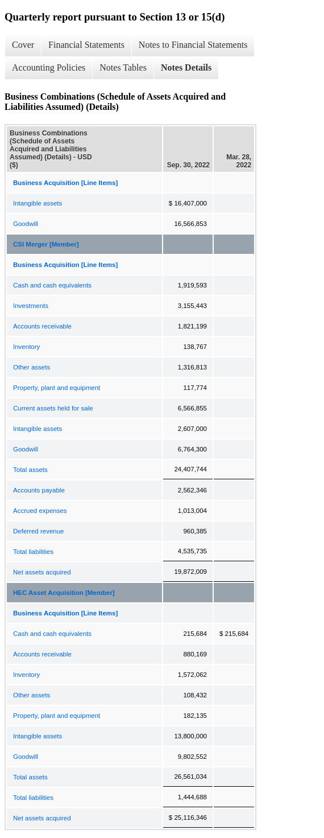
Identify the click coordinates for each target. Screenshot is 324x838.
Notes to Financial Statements (193, 45)
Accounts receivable (42, 326)
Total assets (30, 469)
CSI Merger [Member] (46, 244)
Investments (30, 305)
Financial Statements (86, 45)
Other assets (31, 367)
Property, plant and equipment (56, 387)
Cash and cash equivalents (52, 285)
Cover (23, 45)
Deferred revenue (38, 531)
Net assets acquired (42, 572)
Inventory (26, 346)
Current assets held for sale (53, 408)
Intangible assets (37, 203)
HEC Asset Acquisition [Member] (64, 592)
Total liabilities (33, 551)
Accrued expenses (40, 510)
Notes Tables (123, 67)
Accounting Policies (48, 67)
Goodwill (25, 223)
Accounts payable (39, 490)
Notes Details (186, 67)
